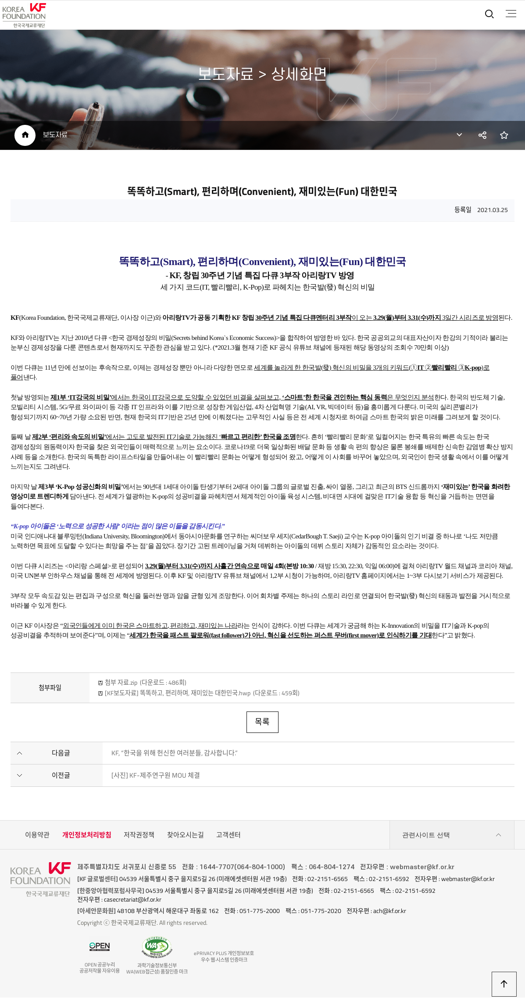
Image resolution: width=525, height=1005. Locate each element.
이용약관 (37, 837)
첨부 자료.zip (145, 685)
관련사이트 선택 (452, 837)
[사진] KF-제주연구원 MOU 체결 (155, 777)
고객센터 (228, 837)
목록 (262, 724)
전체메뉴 (510, 13)
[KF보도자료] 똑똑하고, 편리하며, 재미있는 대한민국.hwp (202, 695)
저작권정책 (139, 837)
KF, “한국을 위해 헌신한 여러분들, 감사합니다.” (174, 755)
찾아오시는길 (185, 837)
